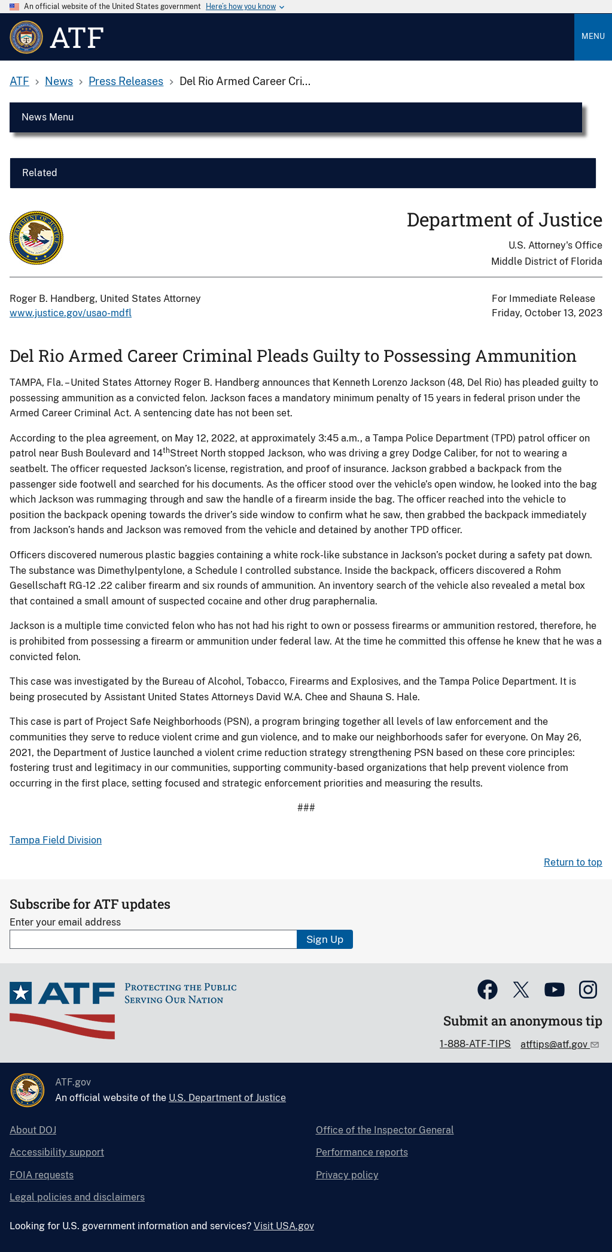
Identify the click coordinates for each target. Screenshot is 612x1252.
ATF (19, 81)
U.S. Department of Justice (227, 1097)
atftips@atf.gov (555, 1044)
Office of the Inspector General (385, 1130)
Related (39, 173)
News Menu (48, 117)
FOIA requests (42, 1175)
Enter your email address (65, 922)
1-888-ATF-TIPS (475, 1044)
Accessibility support (57, 1152)
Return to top (573, 862)
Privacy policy (347, 1175)
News (59, 81)
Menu (593, 36)
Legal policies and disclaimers (77, 1197)
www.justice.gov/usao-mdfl (71, 313)
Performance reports (362, 1152)
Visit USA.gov (284, 1226)
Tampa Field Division (56, 840)
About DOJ (33, 1130)
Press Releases (126, 81)
